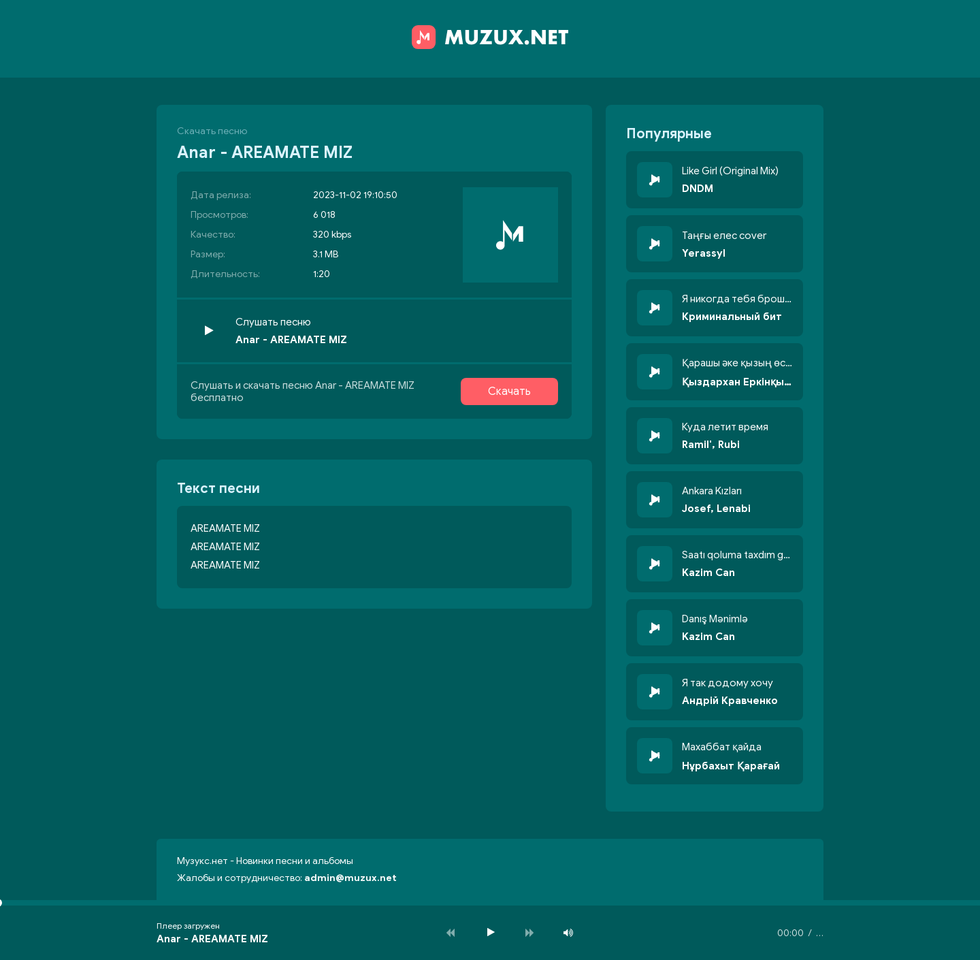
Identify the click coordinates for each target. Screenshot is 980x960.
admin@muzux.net (350, 878)
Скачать (509, 391)
